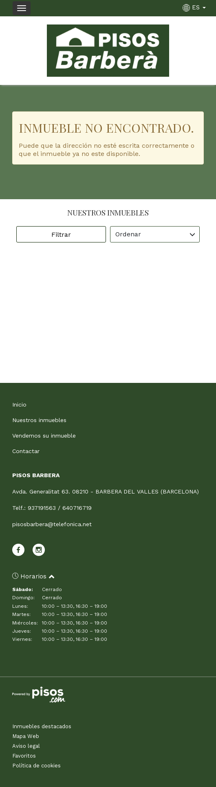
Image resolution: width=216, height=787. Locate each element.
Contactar (26, 451)
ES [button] (195, 7)
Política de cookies (36, 766)
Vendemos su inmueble (44, 435)
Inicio (19, 404)
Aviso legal (26, 746)
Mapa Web (25, 736)
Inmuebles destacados (41, 726)
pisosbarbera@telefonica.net (52, 524)
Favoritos (24, 756)
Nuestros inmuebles (39, 420)
